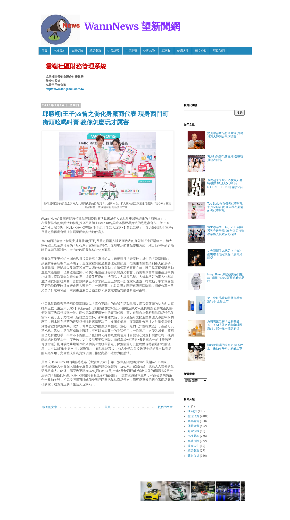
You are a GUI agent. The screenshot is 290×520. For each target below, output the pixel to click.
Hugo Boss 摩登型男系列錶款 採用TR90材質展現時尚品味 (225, 278)
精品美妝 (95, 50)
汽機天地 (59, 50)
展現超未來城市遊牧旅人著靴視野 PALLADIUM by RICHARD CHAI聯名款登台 (225, 183)
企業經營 (113, 50)
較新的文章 (49, 407)
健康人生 (183, 50)
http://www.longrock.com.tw (65, 89)
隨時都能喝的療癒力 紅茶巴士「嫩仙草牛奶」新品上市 (225, 346)
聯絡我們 (219, 50)
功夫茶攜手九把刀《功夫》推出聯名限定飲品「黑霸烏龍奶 (224, 254)
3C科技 (166, 50)
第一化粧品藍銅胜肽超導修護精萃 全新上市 (224, 299)
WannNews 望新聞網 (132, 26)
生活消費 (131, 50)
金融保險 (77, 50)
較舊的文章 (165, 407)
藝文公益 (201, 50)
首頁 (44, 50)
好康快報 (193, 431)
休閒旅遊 (149, 50)
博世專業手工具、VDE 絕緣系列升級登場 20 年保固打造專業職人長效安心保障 (225, 230)
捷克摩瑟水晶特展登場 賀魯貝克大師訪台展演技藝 (225, 134)
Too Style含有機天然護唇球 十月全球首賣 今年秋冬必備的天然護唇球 (225, 207)
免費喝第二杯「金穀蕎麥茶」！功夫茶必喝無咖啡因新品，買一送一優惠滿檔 (224, 325)
